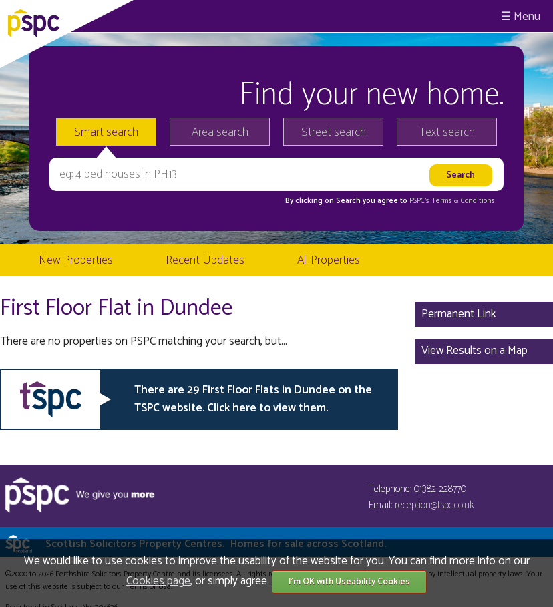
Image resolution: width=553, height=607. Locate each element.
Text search (447, 132)
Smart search (106, 132)
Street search (333, 132)
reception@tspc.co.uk (434, 505)
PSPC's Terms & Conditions (452, 201)
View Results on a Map (474, 350)
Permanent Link (458, 314)
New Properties (76, 260)
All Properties (328, 260)
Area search (220, 132)
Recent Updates (205, 260)
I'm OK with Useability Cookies (349, 582)
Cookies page (158, 581)
